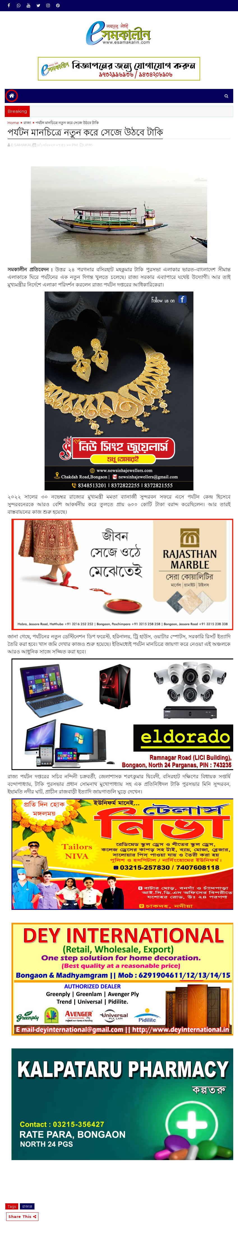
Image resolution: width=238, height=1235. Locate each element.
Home (13, 122)
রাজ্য (27, 122)
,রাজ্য (88, 145)
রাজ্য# (27, 1206)
